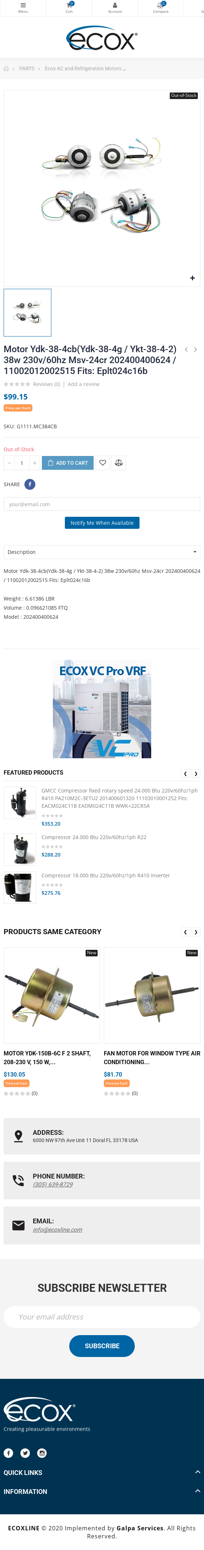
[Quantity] (22, 463)
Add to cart (67, 463)
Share (29, 484)
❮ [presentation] (185, 773)
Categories (23, 5)
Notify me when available (102, 522)
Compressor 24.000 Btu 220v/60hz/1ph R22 (94, 837)
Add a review (83, 384)
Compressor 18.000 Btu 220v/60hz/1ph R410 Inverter (106, 875)
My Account (115, 5)
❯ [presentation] (196, 773)
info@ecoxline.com (57, 1229)
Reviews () (46, 385)
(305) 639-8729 (52, 1184)
